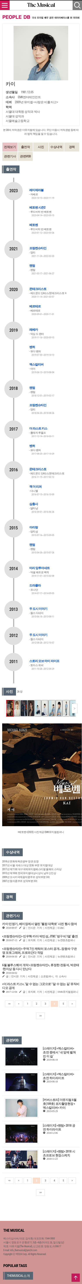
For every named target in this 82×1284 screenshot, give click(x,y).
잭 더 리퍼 (35, 486)
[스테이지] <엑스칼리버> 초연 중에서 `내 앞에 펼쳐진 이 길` (59, 1052)
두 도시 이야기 (38, 608)
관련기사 (10, 156)
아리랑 (33, 527)
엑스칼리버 (36, 364)
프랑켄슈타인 (37, 248)
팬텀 (32, 265)
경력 (72, 147)
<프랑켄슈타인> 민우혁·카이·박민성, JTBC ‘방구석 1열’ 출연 (40, 936)
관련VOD (25, 156)
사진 (41, 147)
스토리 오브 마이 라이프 (44, 661)
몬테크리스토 (37, 289)
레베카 (33, 329)
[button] (74, 708)
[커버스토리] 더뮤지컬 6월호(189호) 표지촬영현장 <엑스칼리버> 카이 (59, 1103)
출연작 (25, 147)
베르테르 (35, 306)
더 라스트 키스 (38, 428)
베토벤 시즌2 (37, 207)
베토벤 (33, 225)
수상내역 (56, 147)
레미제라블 (36, 190)
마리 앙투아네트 (39, 568)
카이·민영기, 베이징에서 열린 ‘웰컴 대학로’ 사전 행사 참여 (39, 924)
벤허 (32, 347)
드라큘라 (35, 585)
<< (9, 1003)
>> (40, 1015)
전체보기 (10, 147)
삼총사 (33, 504)
